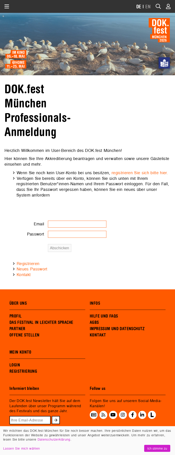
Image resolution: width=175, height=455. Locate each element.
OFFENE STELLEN (24, 335)
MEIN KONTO (20, 352)
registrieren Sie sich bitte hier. (140, 173)
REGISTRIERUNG (23, 371)
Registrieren (28, 263)
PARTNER (17, 329)
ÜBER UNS (18, 303)
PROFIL (15, 316)
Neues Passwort (32, 269)
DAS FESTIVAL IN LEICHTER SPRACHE (41, 322)
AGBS (94, 322)
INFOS (95, 303)
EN (148, 6)
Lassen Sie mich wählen (21, 448)
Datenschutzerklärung (54, 439)
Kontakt (24, 274)
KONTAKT (98, 335)
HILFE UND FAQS (104, 316)
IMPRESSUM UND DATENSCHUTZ (117, 329)
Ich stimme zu (157, 448)
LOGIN (14, 365)
